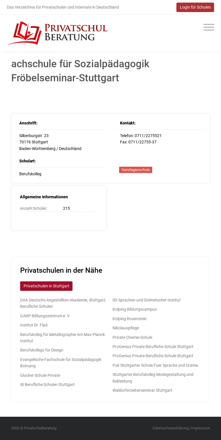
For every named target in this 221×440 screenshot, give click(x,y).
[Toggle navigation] (207, 27)
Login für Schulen (195, 7)
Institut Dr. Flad (33, 325)
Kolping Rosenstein (130, 318)
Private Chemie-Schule (132, 337)
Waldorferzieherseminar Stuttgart (142, 390)
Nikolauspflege (126, 328)
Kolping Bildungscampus (135, 309)
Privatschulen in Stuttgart (46, 286)
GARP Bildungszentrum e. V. (45, 316)
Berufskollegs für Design (41, 350)
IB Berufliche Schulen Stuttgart (47, 384)
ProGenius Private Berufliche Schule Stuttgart (153, 346)
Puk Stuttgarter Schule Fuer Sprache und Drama (155, 365)
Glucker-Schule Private (40, 375)
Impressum (200, 428)
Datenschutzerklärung (170, 428)
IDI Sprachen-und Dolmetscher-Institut (147, 300)
